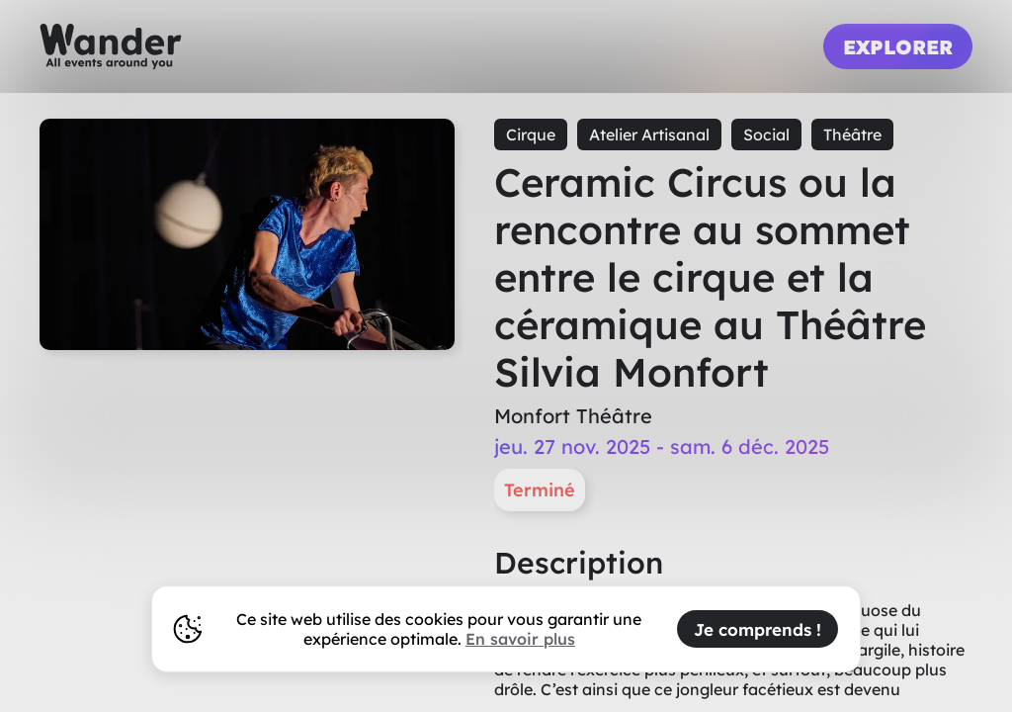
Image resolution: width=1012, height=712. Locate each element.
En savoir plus (520, 639)
